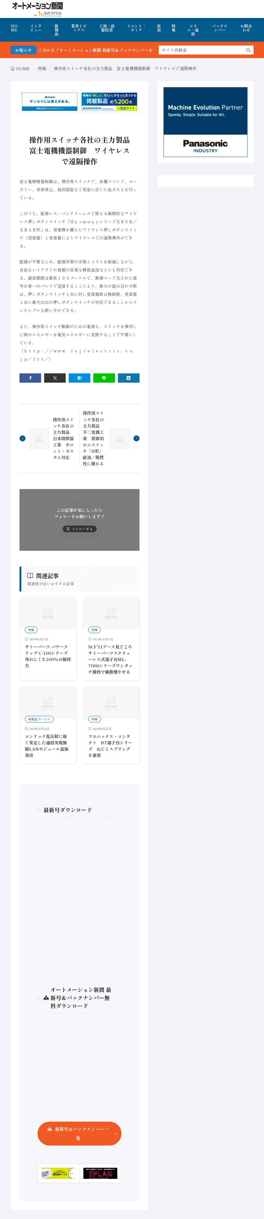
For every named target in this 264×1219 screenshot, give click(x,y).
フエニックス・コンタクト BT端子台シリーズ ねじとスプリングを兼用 (110, 745)
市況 (159, 28)
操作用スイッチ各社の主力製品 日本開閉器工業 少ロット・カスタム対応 (63, 439)
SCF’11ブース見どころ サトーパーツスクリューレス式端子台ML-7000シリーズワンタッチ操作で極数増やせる (112, 659)
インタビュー (36, 28)
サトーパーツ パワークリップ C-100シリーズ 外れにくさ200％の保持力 (48, 656)
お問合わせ (246, 28)
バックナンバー (219, 28)
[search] (248, 50)
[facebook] (30, 378)
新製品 (56, 30)
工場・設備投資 (107, 28)
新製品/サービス (39, 719)
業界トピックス (79, 28)
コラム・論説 (193, 30)
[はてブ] (79, 378)
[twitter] (55, 378)
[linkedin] (129, 378)
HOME (14, 28)
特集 (174, 28)
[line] (104, 378)
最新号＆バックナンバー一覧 (82, 1133)
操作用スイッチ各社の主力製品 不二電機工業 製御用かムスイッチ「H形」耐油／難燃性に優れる (93, 438)
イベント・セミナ (136, 28)
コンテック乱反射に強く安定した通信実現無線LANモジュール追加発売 (46, 745)
